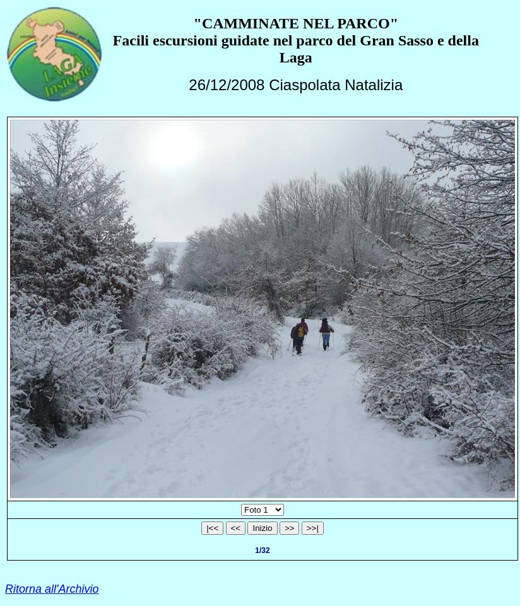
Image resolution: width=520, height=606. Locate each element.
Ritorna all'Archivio (52, 589)
